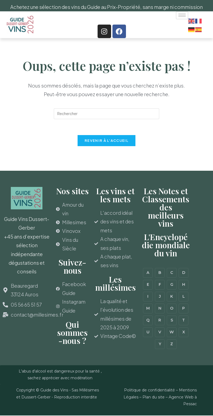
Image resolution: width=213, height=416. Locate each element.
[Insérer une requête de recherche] (106, 113)
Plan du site (153, 397)
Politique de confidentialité (149, 390)
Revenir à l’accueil (106, 141)
